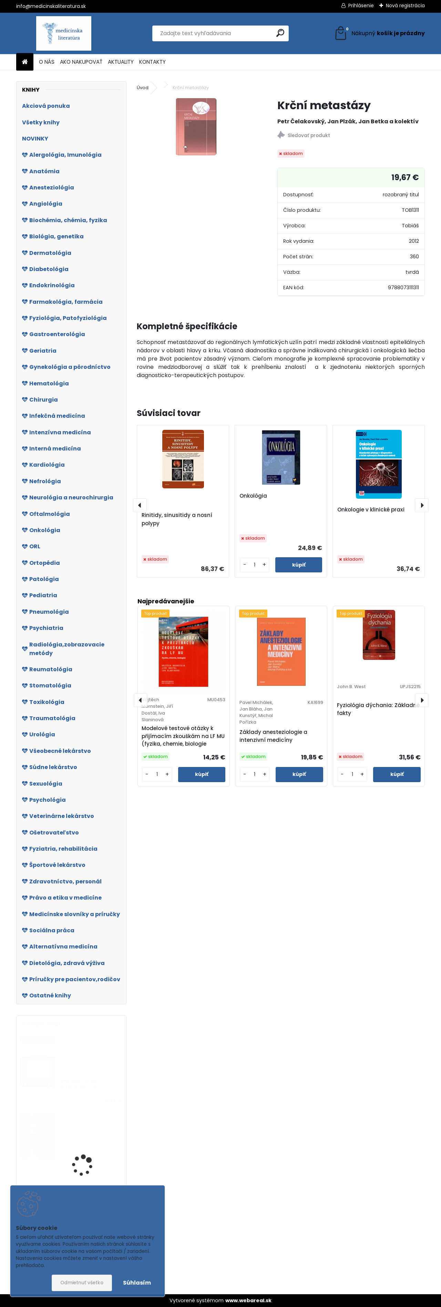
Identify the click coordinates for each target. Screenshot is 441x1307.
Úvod (142, 87)
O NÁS (46, 61)
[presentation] (140, 505)
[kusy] (254, 565)
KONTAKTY (152, 61)
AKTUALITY (121, 61)
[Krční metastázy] (196, 126)
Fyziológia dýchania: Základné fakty (378, 709)
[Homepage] (24, 62)
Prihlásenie (361, 5)
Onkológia (253, 495)
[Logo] (63, 33)
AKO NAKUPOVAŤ (81, 61)
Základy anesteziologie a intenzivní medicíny (273, 736)
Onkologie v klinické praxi (370, 509)
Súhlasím (137, 1283)
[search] (280, 33)
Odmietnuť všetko (81, 1282)
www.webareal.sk (248, 1300)
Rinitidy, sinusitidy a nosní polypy (177, 519)
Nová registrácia (405, 5)
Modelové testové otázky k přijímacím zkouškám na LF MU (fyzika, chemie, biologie (183, 736)
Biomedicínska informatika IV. (79, 1084)
